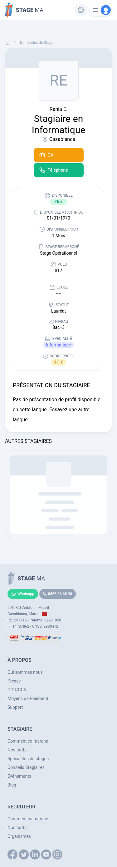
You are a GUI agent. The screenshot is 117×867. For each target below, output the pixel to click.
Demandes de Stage (36, 42)
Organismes (19, 836)
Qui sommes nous (25, 672)
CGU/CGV (17, 689)
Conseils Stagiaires (26, 767)
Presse (14, 680)
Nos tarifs (17, 749)
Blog (11, 784)
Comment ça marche (27, 741)
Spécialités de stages (28, 758)
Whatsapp (22, 593)
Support (15, 707)
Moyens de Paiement (27, 698)
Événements (19, 776)
